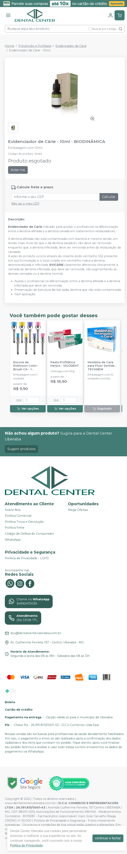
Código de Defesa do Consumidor (29, 533)
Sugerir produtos (21, 449)
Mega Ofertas (78, 510)
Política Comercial (18, 516)
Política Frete (14, 528)
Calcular (109, 197)
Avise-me (18, 170)
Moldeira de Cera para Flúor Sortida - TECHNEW (102, 366)
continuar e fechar (108, 838)
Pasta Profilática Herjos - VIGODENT (64, 364)
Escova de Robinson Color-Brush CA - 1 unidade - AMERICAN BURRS (26, 366)
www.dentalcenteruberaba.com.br (30, 803)
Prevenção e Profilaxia (34, 46)
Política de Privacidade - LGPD (27, 558)
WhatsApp (13, 539)
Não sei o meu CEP (25, 203)
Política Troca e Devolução (24, 522)
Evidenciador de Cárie (71, 46)
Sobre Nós (12, 510)
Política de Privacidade (26, 845)
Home (9, 46)
